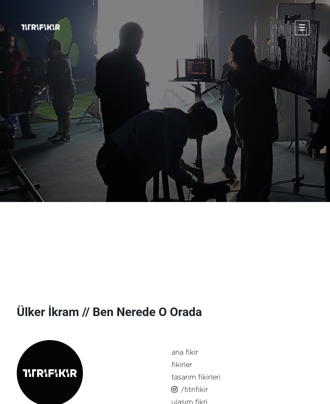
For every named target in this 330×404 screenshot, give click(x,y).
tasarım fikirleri (195, 377)
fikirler (181, 365)
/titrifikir (189, 389)
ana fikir (184, 352)
